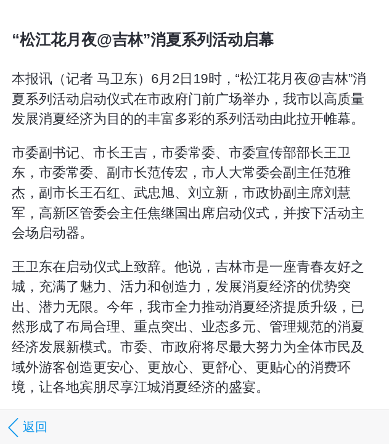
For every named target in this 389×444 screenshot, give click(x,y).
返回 (25, 427)
